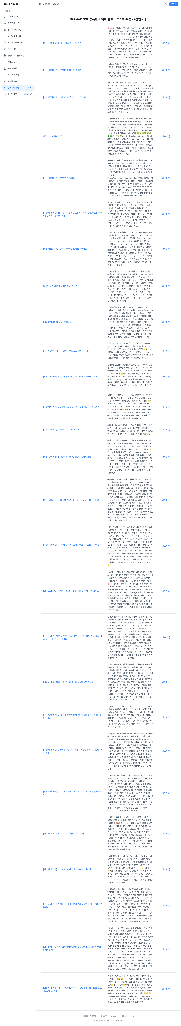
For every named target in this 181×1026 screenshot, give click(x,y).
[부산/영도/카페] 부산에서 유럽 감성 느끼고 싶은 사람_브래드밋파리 (71, 407)
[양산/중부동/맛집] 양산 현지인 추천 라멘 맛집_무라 (64, 97)
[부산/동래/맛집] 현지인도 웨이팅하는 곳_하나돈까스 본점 (67, 456)
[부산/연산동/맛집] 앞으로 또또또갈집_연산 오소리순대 (65, 248)
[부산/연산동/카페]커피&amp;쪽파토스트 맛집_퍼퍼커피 (66, 351)
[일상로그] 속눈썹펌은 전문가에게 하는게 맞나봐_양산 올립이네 (69, 682)
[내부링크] (165, 43)
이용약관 (104, 1016)
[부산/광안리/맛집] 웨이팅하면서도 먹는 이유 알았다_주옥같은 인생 (71, 500)
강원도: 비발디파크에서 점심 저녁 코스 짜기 (61, 286)
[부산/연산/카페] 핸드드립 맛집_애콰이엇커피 (62, 429)
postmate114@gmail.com (122, 1016)
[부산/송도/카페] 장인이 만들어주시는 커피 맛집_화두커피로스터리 (70, 376)
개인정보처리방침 (90, 1016)
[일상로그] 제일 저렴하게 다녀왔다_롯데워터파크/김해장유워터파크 (71, 591)
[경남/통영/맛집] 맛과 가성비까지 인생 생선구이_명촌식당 (67, 869)
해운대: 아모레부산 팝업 (53, 136)
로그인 (173, 4)
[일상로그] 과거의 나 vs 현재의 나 (57, 322)
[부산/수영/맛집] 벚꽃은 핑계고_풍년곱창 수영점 (63, 43)
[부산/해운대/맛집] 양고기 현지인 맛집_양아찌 (62, 70)
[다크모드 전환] (165, 4)
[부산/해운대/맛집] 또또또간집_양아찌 (59, 178)
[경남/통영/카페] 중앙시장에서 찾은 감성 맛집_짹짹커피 (66, 833)
